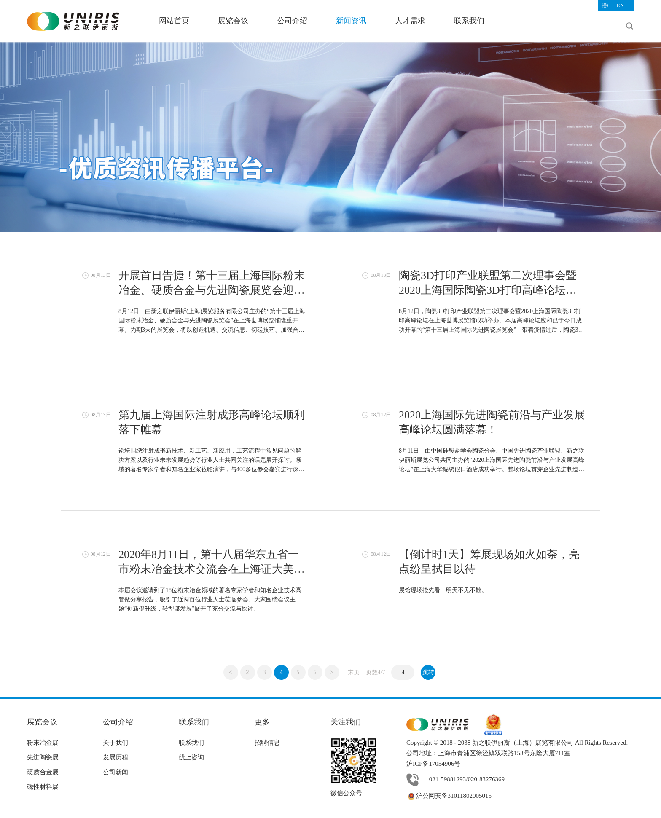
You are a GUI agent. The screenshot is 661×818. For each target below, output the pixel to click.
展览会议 (233, 20)
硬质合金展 (43, 772)
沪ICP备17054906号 (433, 763)
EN (620, 5)
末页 (354, 672)
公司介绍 (292, 20)
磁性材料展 (43, 786)
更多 (262, 722)
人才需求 (410, 20)
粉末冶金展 (43, 742)
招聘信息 (267, 742)
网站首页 (174, 20)
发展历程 (115, 757)
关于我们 (115, 742)
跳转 (428, 672)
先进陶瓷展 (43, 757)
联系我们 (469, 20)
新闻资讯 (351, 20)
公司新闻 (115, 772)
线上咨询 (191, 757)
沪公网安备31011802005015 (449, 795)
